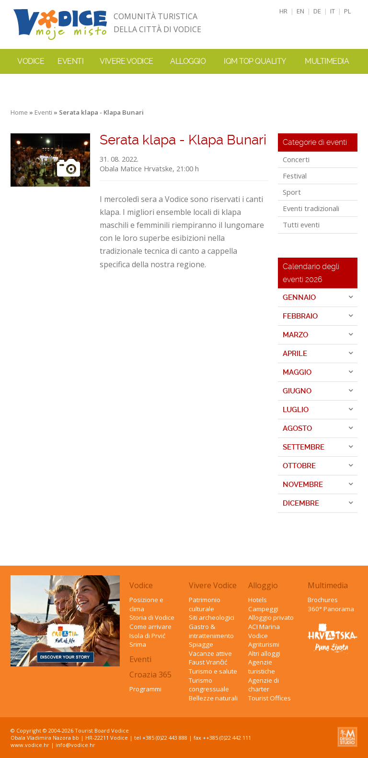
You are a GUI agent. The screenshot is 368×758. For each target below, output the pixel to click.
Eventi (70, 61)
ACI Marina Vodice (264, 631)
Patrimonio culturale (204, 604)
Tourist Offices (269, 698)
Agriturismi (263, 644)
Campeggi (263, 608)
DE (317, 11)
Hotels (257, 599)
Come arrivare (150, 626)
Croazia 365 (150, 674)
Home (19, 112)
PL (347, 11)
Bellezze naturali (213, 698)
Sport (292, 192)
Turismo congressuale (209, 685)
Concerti (296, 159)
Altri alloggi (264, 653)
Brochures (323, 599)
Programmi (145, 689)
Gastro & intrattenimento (211, 631)
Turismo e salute (213, 671)
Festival (295, 175)
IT (332, 11)
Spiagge (201, 644)
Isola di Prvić (147, 635)
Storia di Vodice (151, 617)
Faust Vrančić (208, 662)
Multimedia (328, 585)
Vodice (141, 585)
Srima (137, 644)
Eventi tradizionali (311, 208)
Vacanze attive (210, 653)
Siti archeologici (211, 617)
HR (283, 11)
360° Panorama (331, 608)
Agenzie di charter (263, 685)
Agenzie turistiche (261, 666)
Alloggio (263, 585)
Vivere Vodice (213, 585)
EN (300, 11)
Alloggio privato (271, 617)
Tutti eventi (301, 224)
